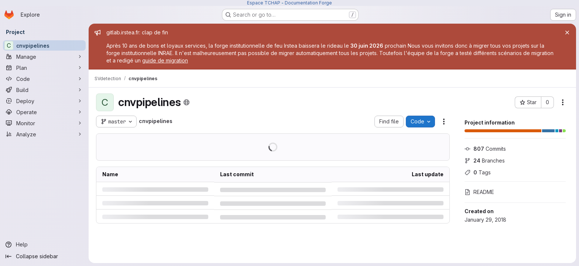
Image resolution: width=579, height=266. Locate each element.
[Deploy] (44, 101)
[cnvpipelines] (44, 45)
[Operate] (44, 112)
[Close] (567, 32)
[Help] (44, 244)
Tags (478, 172)
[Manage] (44, 56)
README (479, 192)
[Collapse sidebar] (44, 256)
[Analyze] (44, 134)
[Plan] (44, 67)
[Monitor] (44, 123)
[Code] (44, 79)
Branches (485, 160)
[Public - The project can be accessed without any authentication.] (186, 102)
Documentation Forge (308, 3)
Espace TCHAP (263, 3)
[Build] (44, 90)
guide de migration (165, 60)
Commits (485, 149)
